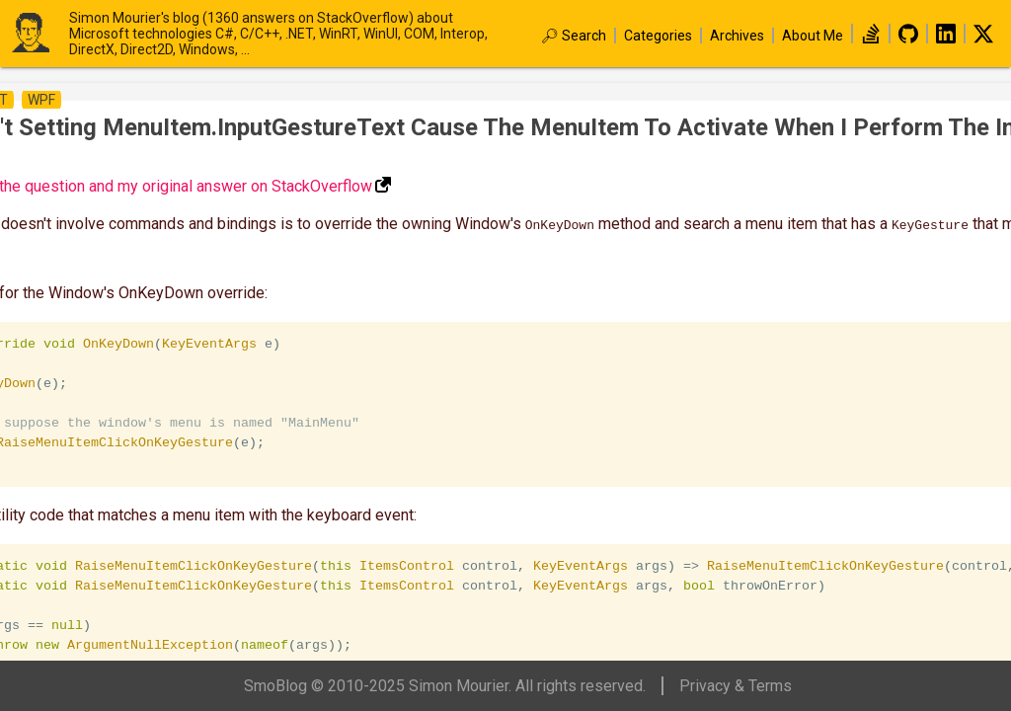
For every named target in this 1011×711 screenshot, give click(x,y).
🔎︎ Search (573, 35)
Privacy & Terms (735, 685)
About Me (812, 35)
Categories (658, 35)
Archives (737, 35)
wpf (41, 100)
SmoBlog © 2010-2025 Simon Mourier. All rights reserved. (445, 685)
